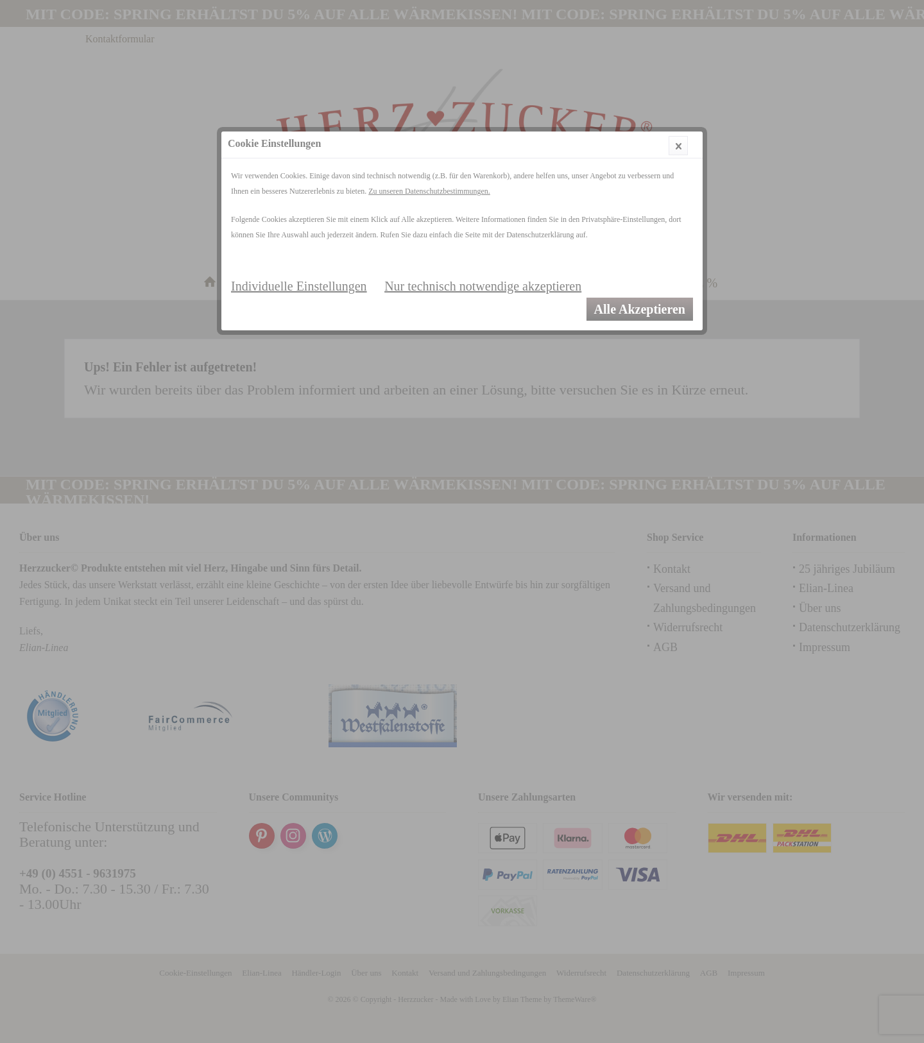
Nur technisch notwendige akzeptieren (482, 286)
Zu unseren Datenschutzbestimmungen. (429, 191)
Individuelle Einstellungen (299, 286)
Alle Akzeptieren (639, 309)
